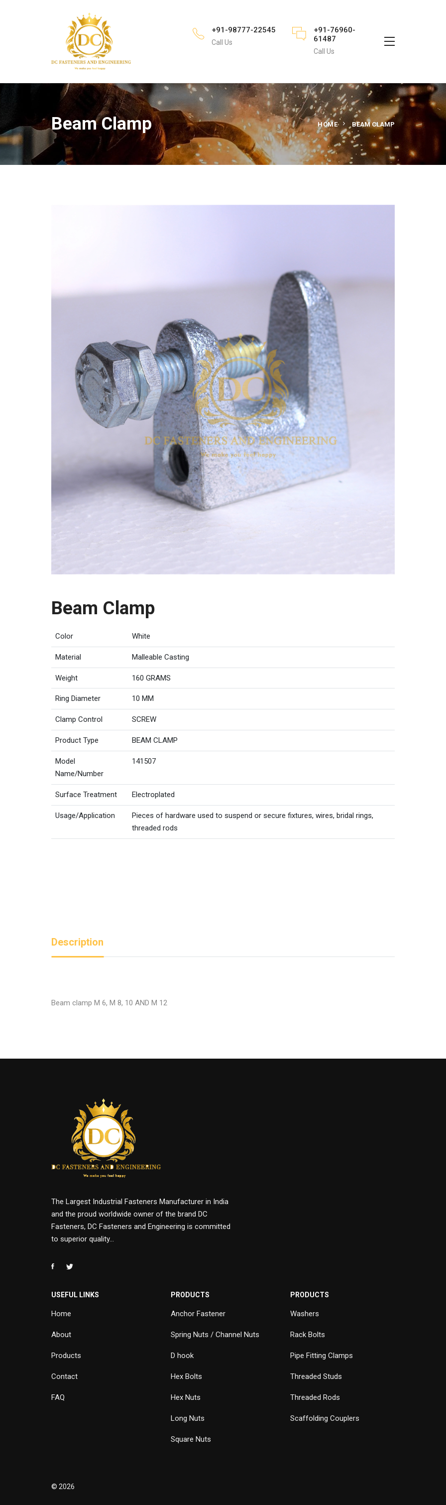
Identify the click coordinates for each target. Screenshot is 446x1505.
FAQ (58, 1397)
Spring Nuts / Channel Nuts (215, 1334)
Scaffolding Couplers (324, 1418)
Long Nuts (188, 1418)
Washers (304, 1313)
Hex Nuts (186, 1397)
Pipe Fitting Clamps (321, 1355)
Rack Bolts (307, 1334)
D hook (182, 1355)
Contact (64, 1376)
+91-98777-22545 (244, 29)
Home (327, 124)
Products (66, 1355)
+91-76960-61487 (334, 34)
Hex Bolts (186, 1376)
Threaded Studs (316, 1376)
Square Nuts (191, 1439)
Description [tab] (77, 942)
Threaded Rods (315, 1397)
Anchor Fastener (198, 1313)
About (61, 1334)
